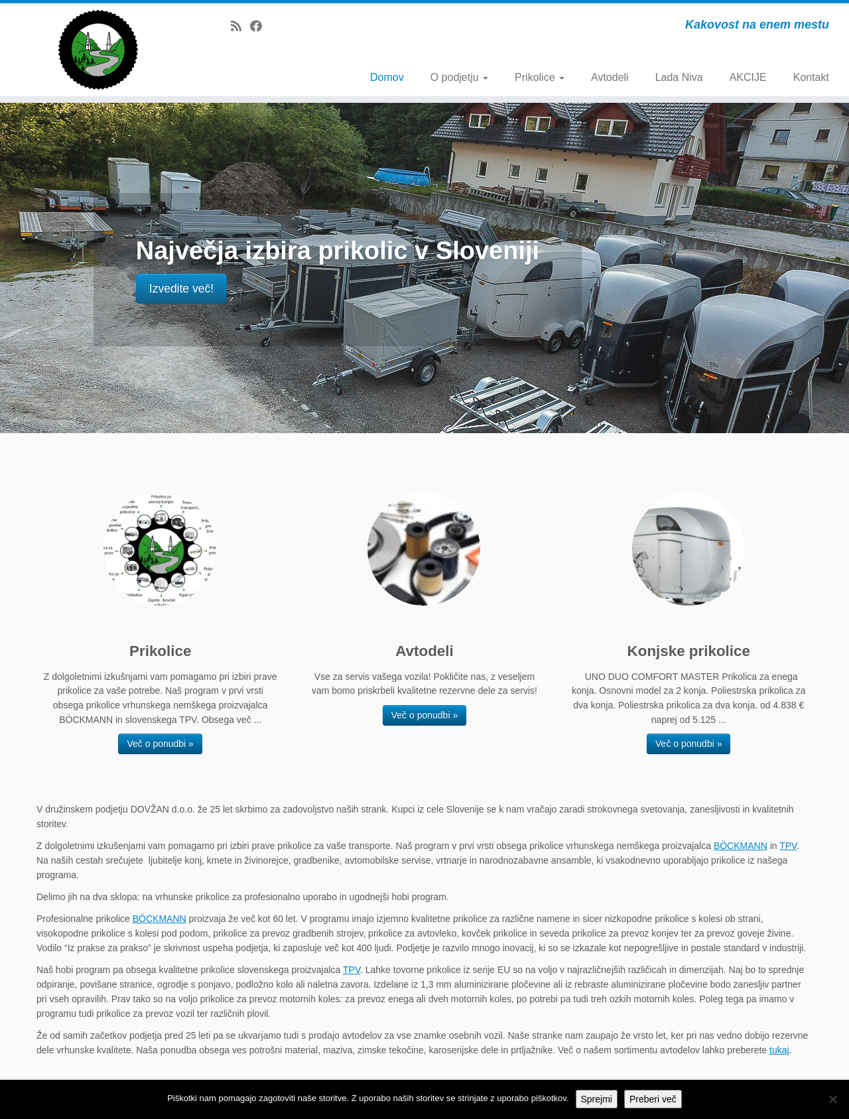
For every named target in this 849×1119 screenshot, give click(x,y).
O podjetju (459, 77)
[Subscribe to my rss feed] (240, 26)
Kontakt (811, 77)
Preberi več (653, 1099)
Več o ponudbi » (160, 743)
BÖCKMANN (740, 845)
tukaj (779, 1050)
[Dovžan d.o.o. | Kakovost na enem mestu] (98, 50)
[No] (832, 1099)
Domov (387, 77)
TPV (788, 845)
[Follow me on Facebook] (260, 26)
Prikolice (539, 77)
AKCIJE (748, 77)
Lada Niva (679, 77)
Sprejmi (596, 1099)
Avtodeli (610, 77)
